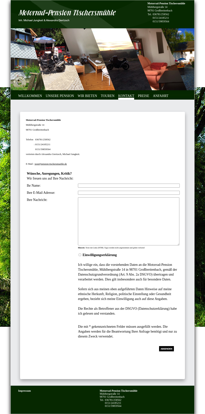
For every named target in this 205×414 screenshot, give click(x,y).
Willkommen (30, 96)
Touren (107, 96)
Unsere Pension (60, 96)
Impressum (24, 390)
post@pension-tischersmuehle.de (51, 163)
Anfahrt (160, 96)
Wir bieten (87, 96)
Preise (143, 96)
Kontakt (126, 96)
